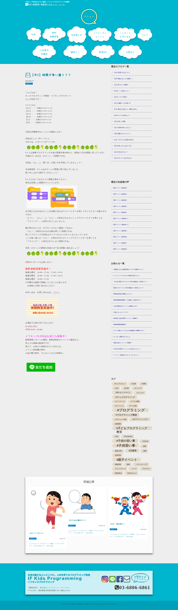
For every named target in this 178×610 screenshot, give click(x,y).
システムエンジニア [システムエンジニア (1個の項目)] (141, 464)
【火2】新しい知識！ (120, 121)
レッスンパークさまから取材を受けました (126, 275)
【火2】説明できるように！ (122, 72)
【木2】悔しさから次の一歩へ (123, 146)
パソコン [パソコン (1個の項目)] (134, 468)
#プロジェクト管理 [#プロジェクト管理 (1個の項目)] (120, 419)
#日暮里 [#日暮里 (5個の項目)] (132, 450)
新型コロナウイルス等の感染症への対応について (129, 288)
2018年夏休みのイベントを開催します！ (126, 306)
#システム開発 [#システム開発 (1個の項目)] (135, 401)
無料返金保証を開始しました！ (123, 294)
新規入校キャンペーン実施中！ (123, 342)
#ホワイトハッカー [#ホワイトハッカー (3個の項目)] (140, 419)
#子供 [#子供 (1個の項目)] (116, 436)
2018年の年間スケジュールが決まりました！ (127, 349)
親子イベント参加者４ (120, 194)
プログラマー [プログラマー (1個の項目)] (146, 468)
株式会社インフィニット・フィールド (54, 588)
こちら (56, 292)
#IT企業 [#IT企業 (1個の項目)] (133, 383)
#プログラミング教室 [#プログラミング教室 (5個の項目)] (126, 415)
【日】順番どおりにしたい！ (122, 133)
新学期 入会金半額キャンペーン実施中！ (126, 318)
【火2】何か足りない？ (121, 152)
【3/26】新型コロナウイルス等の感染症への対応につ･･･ (131, 281)
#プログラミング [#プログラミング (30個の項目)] (131, 410)
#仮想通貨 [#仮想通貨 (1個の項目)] (118, 424)
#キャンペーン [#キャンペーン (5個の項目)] (123, 392)
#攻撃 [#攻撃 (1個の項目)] (144, 446)
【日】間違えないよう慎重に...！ (124, 78)
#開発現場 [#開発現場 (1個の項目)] (118, 464)
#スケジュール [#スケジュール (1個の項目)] (119, 406)
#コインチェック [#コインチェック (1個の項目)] (120, 401)
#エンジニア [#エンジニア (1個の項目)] (138, 388)
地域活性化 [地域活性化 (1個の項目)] (118, 473)
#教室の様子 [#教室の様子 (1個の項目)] (118, 451)
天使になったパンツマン (121, 312)
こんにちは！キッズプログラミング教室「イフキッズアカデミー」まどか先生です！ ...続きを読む (86, 532)
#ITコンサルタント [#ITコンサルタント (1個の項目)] (120, 383)
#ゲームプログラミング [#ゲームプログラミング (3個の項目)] (125, 397)
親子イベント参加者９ (120, 230)
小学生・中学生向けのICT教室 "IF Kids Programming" (87, 604)
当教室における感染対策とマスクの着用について (129, 269)
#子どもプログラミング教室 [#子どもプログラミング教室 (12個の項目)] (131, 428)
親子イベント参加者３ (120, 200)
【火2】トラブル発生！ (121, 97)
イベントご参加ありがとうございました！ (126, 355)
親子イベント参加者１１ (121, 218)
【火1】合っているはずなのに (123, 158)
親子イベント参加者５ (120, 188)
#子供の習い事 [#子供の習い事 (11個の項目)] (125, 440)
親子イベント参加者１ (120, 212)
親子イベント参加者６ (120, 249)
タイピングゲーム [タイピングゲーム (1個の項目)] (120, 468)
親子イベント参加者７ (120, 243)
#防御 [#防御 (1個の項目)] (128, 464)
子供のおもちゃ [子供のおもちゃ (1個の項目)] (132, 473)
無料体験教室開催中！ (120, 324)
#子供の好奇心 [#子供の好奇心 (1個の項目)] (128, 436)
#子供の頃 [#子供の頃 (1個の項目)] (145, 441)
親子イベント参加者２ (120, 206)
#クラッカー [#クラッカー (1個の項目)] (140, 392)
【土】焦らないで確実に (121, 84)
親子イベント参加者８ (120, 237)
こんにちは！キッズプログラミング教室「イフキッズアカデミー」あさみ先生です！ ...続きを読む (46, 545)
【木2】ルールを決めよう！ (122, 115)
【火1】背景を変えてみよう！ (123, 127)
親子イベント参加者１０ (121, 224)
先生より (29, 83)
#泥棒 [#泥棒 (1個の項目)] (144, 451)
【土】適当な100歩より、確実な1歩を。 (126, 109)
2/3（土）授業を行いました (122, 336)
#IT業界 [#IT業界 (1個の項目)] (143, 383)
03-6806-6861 (36, 4)
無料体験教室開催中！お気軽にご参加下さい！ (128, 300)
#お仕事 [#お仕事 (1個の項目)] (126, 388)
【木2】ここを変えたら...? (122, 91)
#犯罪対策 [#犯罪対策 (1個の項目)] (118, 455)
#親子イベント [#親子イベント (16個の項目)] (127, 459)
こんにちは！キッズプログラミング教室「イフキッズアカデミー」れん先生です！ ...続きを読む (127, 535)
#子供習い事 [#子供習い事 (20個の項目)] (126, 445)
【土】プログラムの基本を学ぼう (124, 139)
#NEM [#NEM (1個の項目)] (116, 388)
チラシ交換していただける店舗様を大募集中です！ (129, 330)
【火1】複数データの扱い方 (122, 103)
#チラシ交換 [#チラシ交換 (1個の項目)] (133, 406)
